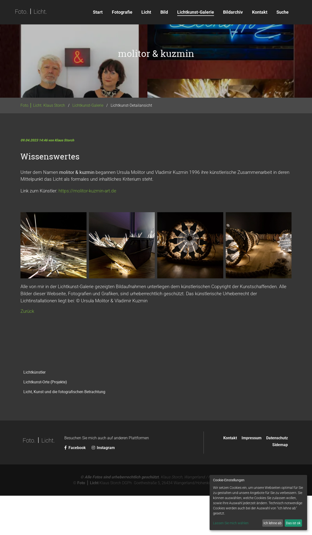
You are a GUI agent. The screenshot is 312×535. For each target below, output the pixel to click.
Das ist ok (293, 523)
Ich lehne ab (272, 523)
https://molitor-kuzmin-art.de (87, 230)
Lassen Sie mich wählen (231, 523)
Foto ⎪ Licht (87, 522)
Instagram (103, 486)
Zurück (27, 350)
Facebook (75, 486)
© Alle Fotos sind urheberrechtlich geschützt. (120, 516)
